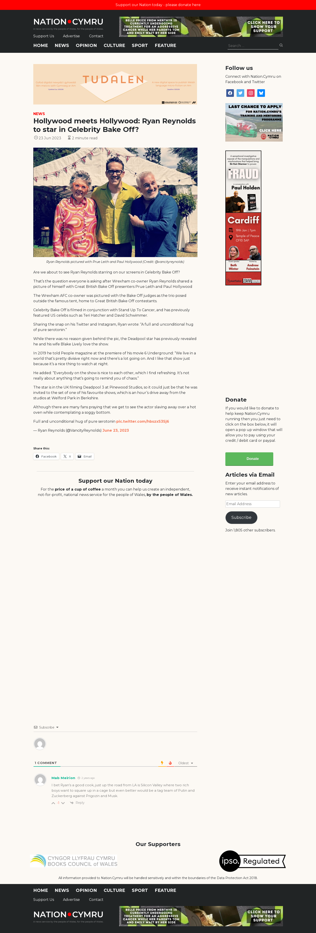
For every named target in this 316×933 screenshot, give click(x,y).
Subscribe (241, 517)
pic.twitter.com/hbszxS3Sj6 (142, 421)
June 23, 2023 (116, 430)
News (62, 45)
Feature (165, 45)
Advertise (71, 36)
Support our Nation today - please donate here (158, 5)
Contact (96, 36)
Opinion (86, 45)
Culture (114, 45)
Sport (140, 45)
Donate (253, 459)
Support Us (43, 36)
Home (40, 45)
